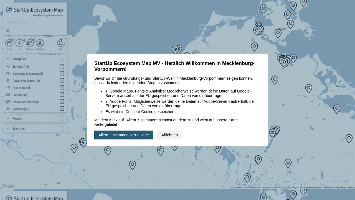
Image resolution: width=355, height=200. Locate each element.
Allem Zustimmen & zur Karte (123, 135)
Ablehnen (169, 135)
